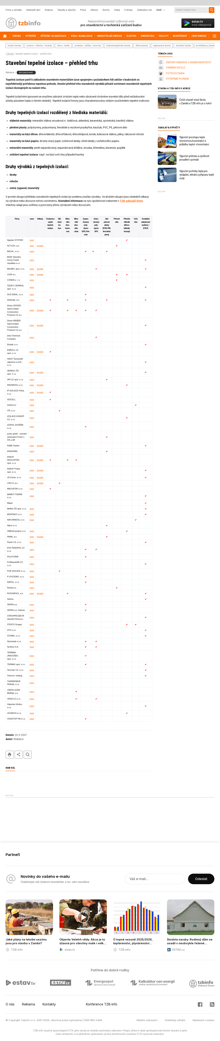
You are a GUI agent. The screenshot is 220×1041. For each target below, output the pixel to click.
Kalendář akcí (33, 10)
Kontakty (49, 1004)
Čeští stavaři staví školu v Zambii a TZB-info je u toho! (195, 101)
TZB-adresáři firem (131, 200)
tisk (9, 754)
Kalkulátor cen (144, 10)
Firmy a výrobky (14, 10)
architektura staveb (205, 45)
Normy (106, 10)
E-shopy (128, 10)
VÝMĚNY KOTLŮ (175, 67)
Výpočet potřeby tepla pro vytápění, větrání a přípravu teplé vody (196, 174)
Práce (83, 10)
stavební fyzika (183, 45)
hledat (27, 754)
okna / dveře (63, 45)
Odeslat (201, 879)
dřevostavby (142, 45)
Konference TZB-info (101, 1004)
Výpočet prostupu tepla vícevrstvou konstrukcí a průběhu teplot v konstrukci (194, 141)
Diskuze (49, 10)
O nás (10, 1004)
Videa (117, 10)
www (32, 240)
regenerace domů (162, 45)
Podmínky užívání (175, 1020)
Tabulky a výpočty (66, 10)
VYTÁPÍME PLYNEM (177, 78)
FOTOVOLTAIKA (175, 73)
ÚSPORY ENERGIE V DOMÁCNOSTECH (188, 62)
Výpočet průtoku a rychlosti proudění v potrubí (194, 157)
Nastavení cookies (203, 1020)
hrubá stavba (14, 45)
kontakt (40, 246)
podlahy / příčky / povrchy (88, 45)
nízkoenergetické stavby (118, 45)
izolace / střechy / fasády (39, 45)
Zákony (94, 10)
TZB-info (10, 54)
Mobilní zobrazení (147, 1020)
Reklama (28, 1004)
